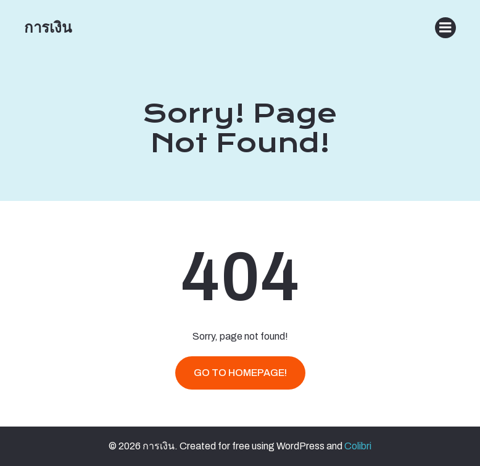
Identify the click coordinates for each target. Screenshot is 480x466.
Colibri (357, 446)
